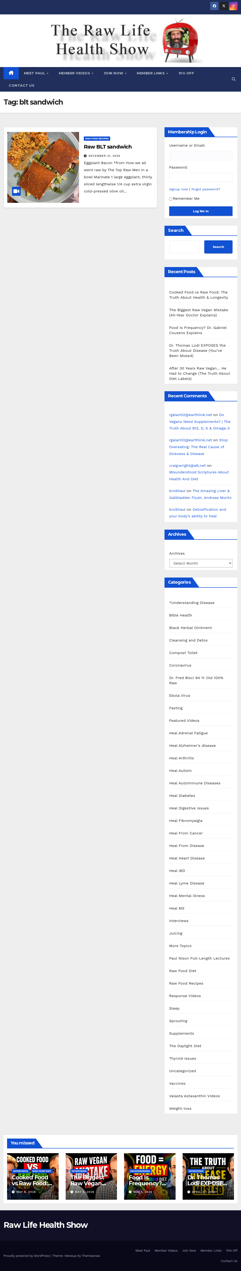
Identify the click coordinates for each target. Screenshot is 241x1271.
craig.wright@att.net (187, 465)
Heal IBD (177, 870)
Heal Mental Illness (187, 895)
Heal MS (177, 908)
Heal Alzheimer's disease (192, 745)
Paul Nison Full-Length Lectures (199, 958)
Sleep (174, 1008)
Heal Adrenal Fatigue (188, 733)
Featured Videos (184, 720)
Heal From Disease (186, 845)
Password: (178, 167)
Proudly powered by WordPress (27, 1256)
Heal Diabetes (182, 795)
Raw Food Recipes (96, 138)
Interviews (179, 920)
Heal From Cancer (186, 833)
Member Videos (75, 73)
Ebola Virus (179, 695)
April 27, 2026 (204, 1192)
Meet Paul (35, 73)
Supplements (181, 1033)
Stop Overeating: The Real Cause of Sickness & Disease (198, 447)
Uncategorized (182, 1071)
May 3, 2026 (84, 1192)
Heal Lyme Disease (187, 883)
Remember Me (184, 198)
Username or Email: (187, 145)
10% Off (186, 73)
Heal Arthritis (181, 758)
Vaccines (177, 1083)
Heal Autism (180, 770)
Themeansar (91, 1256)
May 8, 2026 (26, 1192)
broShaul (177, 491)
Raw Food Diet (183, 971)
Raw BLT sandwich (108, 147)
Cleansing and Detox (188, 640)
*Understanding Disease (192, 602)
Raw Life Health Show (25, 40)
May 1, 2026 (142, 1192)
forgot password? (206, 189)
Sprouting (178, 1021)
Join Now (114, 73)
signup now (178, 189)
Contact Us (21, 85)
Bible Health (180, 615)
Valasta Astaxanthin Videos (194, 1096)
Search (176, 230)
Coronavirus (180, 665)
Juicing (175, 933)
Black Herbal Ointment (190, 627)
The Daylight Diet (185, 1046)
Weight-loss (180, 1108)
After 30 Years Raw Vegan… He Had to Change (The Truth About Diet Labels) (199, 373)
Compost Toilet (183, 652)
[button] (234, 79)
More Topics (180, 946)
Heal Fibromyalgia (186, 820)
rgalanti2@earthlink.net (190, 414)
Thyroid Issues (182, 1058)
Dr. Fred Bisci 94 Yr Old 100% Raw (196, 680)
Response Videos (185, 996)
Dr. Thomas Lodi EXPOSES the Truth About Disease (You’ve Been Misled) (197, 350)
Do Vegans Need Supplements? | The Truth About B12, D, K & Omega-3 (200, 421)
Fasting (176, 708)
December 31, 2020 (104, 155)
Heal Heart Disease (187, 858)
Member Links (151, 73)
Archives (177, 553)
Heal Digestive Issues (189, 808)
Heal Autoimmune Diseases (195, 783)
